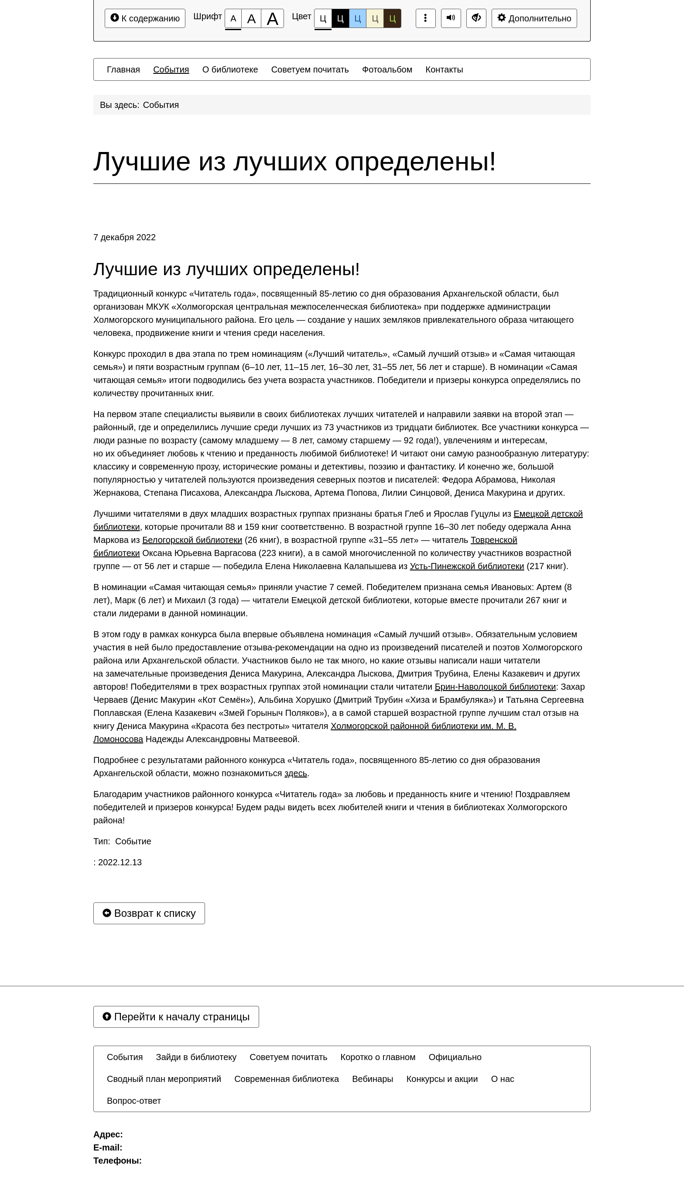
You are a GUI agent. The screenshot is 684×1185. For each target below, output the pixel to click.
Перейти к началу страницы (176, 1017)
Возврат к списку (149, 913)
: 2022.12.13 (117, 862)
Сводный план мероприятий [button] (164, 1079)
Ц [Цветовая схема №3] (358, 18)
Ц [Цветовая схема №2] (340, 18)
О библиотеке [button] (230, 69)
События (161, 105)
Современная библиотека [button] (286, 1079)
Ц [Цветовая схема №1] (323, 21)
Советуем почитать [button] (310, 69)
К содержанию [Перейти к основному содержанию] (145, 18)
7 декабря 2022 (124, 237)
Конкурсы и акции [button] (442, 1079)
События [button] (171, 69)
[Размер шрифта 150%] (251, 18)
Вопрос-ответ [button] (134, 1101)
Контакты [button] (444, 69)
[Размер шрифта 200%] (272, 18)
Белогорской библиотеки (192, 540)
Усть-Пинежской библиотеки (467, 566)
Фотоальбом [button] (387, 69)
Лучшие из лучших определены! (294, 161)
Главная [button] (123, 69)
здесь (295, 773)
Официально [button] (455, 1057)
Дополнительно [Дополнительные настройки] (534, 18)
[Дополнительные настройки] (476, 18)
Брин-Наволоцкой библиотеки (495, 686)
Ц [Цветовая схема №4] (375, 18)
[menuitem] (123, 69)
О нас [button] (502, 1079)
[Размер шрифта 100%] (233, 18)
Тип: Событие (122, 841)
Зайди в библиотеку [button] (196, 1057)
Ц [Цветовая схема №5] (392, 18)
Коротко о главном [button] (378, 1057)
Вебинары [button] (372, 1079)
